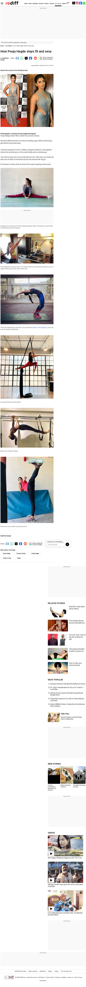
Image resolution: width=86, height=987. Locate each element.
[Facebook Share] (30, 58)
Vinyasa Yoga (7, 558)
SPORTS (52, 3)
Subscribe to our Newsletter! (54, 542)
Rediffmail (43, 971)
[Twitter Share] (26, 58)
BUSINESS (35, 3)
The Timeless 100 (66, 971)
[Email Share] (17, 58)
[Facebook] (80, 3)
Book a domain (33, 971)
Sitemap (57, 977)
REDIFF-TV (65, 3)
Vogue (19, 558)
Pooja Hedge (6, 553)
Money (50, 971)
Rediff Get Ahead (5, 536)
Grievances (43, 980)
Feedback (64, 977)
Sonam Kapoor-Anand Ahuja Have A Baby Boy (71, 718)
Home (2, 46)
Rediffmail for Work (20, 971)
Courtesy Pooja (20, 553)
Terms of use (78, 977)
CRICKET (46, 3)
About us (70, 977)
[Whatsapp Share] (21, 58)
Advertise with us (32, 977)
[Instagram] (77, 3)
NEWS (30, 3)
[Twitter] (73, 3)
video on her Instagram (39, 327)
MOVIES (41, 3)
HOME (26, 3)
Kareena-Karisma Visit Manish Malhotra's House (67, 684)
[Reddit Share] (35, 58)
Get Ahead (9, 46)
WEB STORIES (54, 764)
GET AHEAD (58, 3)
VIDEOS (51, 833)
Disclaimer (41, 977)
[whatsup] (84, 3)
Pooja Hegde (35, 553)
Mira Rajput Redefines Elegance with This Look (65, 858)
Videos (56, 971)
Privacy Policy (50, 977)
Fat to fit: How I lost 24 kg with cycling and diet (77, 637)
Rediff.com (23, 977)
